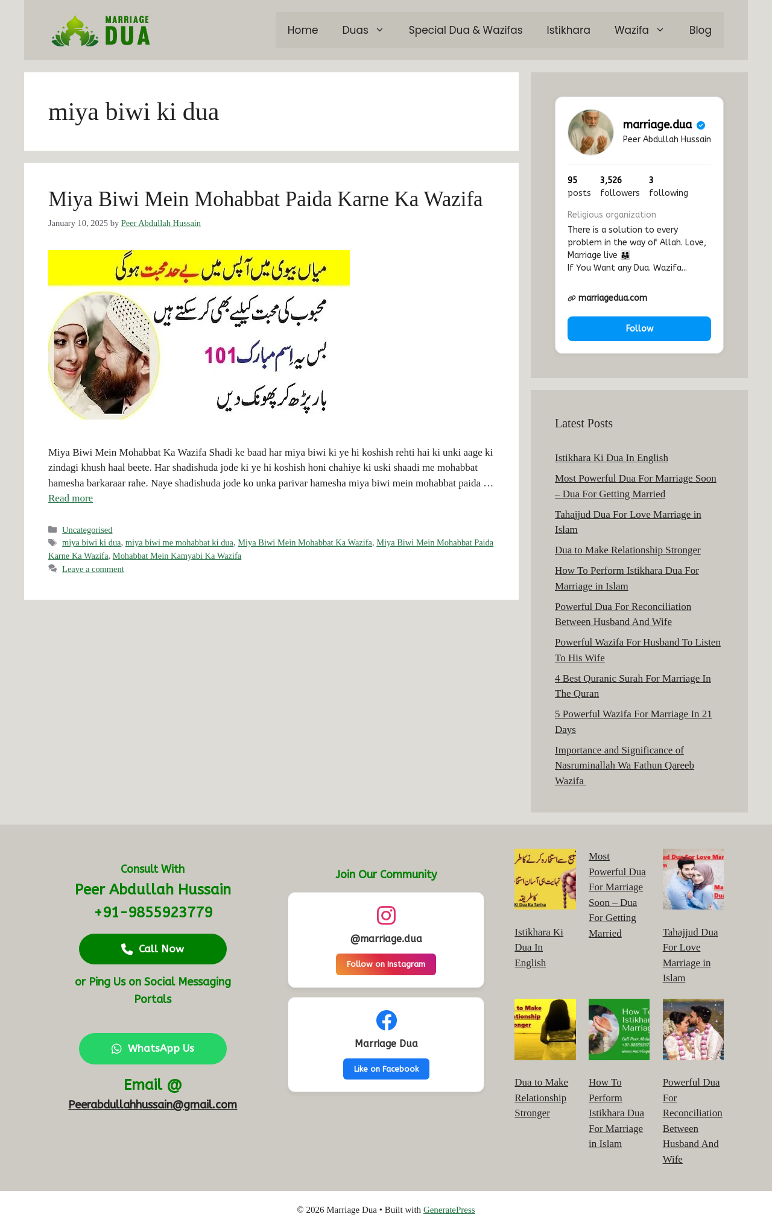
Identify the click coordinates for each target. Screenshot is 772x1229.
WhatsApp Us (153, 1048)
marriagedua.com (607, 298)
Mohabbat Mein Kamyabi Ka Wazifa (177, 556)
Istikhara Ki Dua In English (611, 458)
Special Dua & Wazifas (466, 30)
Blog (700, 30)
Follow (639, 329)
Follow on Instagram (386, 964)
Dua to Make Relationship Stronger (628, 550)
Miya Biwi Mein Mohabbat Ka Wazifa (305, 542)
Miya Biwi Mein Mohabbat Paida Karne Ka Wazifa (265, 199)
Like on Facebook (386, 1068)
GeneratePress (449, 1210)
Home (303, 30)
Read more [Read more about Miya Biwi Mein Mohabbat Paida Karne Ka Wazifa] (70, 498)
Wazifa (646, 30)
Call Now (152, 949)
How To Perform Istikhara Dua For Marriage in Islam (616, 1113)
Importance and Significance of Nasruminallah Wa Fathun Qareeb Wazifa (624, 765)
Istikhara (568, 30)
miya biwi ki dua (91, 542)
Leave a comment (93, 569)
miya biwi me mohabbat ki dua (179, 542)
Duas (370, 30)
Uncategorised (87, 530)
